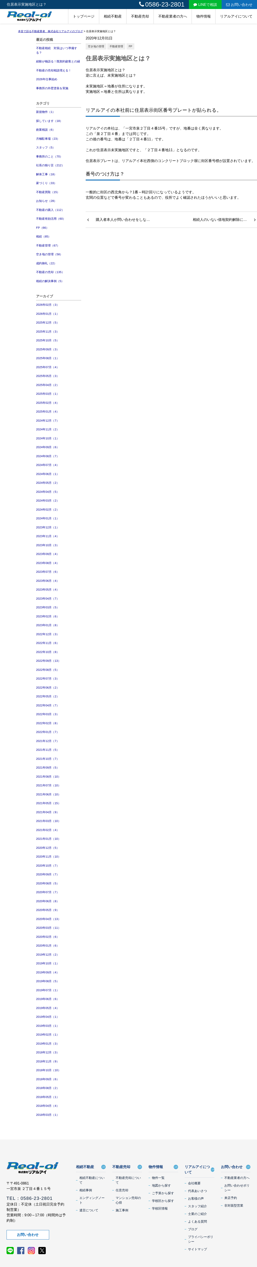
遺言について (88, 1210)
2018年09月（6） (47, 1079)
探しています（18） (49, 121)
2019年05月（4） (47, 1008)
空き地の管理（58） (49, 254)
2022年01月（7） (47, 732)
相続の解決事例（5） (50, 281)
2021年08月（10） (48, 776)
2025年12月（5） (47, 322)
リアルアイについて (236, 16)
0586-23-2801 (161, 4)
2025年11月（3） (47, 331)
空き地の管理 (96, 46)
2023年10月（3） (47, 545)
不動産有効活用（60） (51, 218)
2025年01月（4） (47, 411)
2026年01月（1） (47, 313)
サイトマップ (197, 1249)
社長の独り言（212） (50, 165)
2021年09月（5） (47, 767)
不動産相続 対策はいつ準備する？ (56, 50)
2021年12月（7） (47, 741)
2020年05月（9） (47, 910)
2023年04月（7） (47, 598)
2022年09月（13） (48, 660)
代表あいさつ (197, 1191)
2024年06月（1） (47, 474)
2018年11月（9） (47, 1061)
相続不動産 (113, 16)
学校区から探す (163, 1201)
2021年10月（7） (47, 758)
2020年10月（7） (47, 865)
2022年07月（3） (47, 678)
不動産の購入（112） (50, 210)
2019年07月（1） (47, 990)
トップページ (83, 16)
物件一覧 (158, 1178)
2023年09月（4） (47, 554)
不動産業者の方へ (172, 16)
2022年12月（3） (47, 634)
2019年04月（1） (47, 1016)
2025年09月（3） (47, 349)
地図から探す (161, 1185)
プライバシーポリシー (200, 1239)
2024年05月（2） (47, 482)
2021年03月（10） (48, 821)
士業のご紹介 (197, 1214)
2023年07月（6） (47, 571)
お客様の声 (196, 1198)
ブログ (192, 1229)
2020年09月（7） (47, 874)
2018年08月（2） (47, 1088)
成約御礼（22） (46, 263)
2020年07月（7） (47, 892)
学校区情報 (160, 1208)
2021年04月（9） (47, 812)
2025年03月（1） (47, 393)
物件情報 (203, 16)
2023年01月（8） (47, 625)
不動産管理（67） (48, 245)
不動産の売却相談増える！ (53, 70)
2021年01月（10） (48, 838)
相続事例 (85, 1190)
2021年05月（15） (48, 803)
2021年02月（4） (47, 830)
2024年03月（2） (47, 500)
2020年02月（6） (47, 936)
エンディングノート (92, 1200)
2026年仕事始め (46, 79)
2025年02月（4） (47, 402)
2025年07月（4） (47, 367)
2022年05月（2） (47, 696)
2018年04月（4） (47, 1105)
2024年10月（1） (47, 438)
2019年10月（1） (47, 963)
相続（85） (43, 236)
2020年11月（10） (48, 856)
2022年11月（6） (47, 643)
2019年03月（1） (47, 1025)
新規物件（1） (45, 112)
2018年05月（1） (47, 1097)
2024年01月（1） (47, 518)
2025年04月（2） (47, 385)
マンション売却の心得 (128, 1200)
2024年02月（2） (47, 509)
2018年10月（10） (48, 1070)
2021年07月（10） (48, 785)
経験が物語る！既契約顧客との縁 (58, 61)
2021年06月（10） (48, 794)
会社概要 (194, 1183)
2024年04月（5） (47, 491)
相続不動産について (92, 1180)
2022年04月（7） (47, 705)
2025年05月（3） (47, 376)
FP (130, 46)
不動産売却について (128, 1180)
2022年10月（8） (47, 652)
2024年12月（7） (47, 420)
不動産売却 (140, 16)
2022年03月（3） (47, 714)
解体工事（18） (46, 174)
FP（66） (42, 227)
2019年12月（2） (47, 954)
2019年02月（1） (47, 1034)
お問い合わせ (239, 5)
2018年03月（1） (47, 1114)
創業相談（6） (45, 129)
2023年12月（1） (47, 527)
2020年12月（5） (47, 847)
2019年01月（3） (47, 1043)
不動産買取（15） (48, 192)
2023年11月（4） (47, 536)
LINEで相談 (205, 5)
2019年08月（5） (47, 981)
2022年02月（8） (47, 723)
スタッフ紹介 (197, 1206)
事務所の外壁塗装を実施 (52, 88)
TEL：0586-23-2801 (30, 1198)
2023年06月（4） (47, 580)
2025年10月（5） (47, 340)
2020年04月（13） (48, 919)
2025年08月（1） (47, 358)
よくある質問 (197, 1221)
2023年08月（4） (47, 563)
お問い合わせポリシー (237, 1188)
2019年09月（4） (47, 972)
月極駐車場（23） (48, 138)
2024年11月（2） (47, 429)
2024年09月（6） (47, 447)
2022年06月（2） (47, 687)
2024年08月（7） (47, 456)
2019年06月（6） (47, 999)
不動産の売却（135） (50, 272)
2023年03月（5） (47, 607)
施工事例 (122, 1210)
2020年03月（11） (48, 927)
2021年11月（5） (47, 749)
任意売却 (122, 1190)
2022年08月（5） (47, 669)
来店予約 (230, 1198)
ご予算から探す (163, 1193)
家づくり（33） (46, 183)
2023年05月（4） (47, 589)
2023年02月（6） (47, 616)
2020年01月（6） (47, 945)
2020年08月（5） (47, 883)
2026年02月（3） (47, 304)
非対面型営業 (233, 1205)
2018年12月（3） (47, 1052)
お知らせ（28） (46, 201)
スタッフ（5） (45, 147)
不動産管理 (116, 46)
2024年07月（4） (47, 465)
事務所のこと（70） (49, 156)
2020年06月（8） (47, 901)
